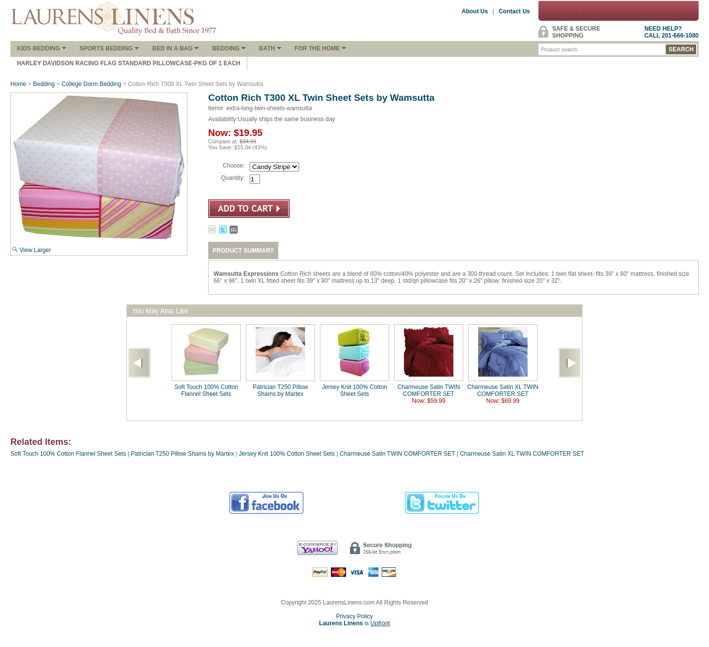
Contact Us (514, 11)
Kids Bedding (41, 48)
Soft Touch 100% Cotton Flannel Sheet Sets (206, 390)
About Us (475, 11)
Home (18, 84)
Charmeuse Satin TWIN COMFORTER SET (429, 390)
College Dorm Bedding (91, 84)
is (354, 623)
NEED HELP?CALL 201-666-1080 (671, 32)
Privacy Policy (354, 616)
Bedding (229, 48)
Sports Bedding (109, 48)
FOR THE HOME (320, 48)
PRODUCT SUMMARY (243, 250)
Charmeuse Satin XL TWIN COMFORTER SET (502, 390)
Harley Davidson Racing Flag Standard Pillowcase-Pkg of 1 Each (128, 63)
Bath (270, 48)
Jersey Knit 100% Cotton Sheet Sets (354, 390)
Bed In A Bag (175, 48)
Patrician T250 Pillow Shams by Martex (280, 390)
